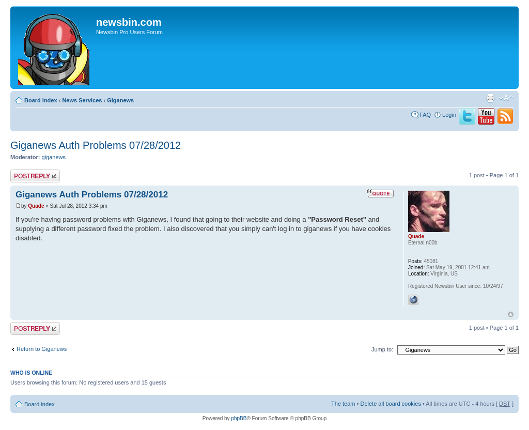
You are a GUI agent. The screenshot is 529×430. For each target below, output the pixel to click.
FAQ (425, 115)
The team (343, 404)
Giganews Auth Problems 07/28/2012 (95, 145)
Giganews (120, 100)
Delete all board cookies (390, 404)
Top (511, 314)
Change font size (506, 98)
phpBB (238, 418)
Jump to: (382, 349)
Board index (40, 100)
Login (449, 115)
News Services (82, 100)
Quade (36, 206)
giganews (54, 157)
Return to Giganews (42, 349)
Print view (490, 98)
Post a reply (35, 176)
